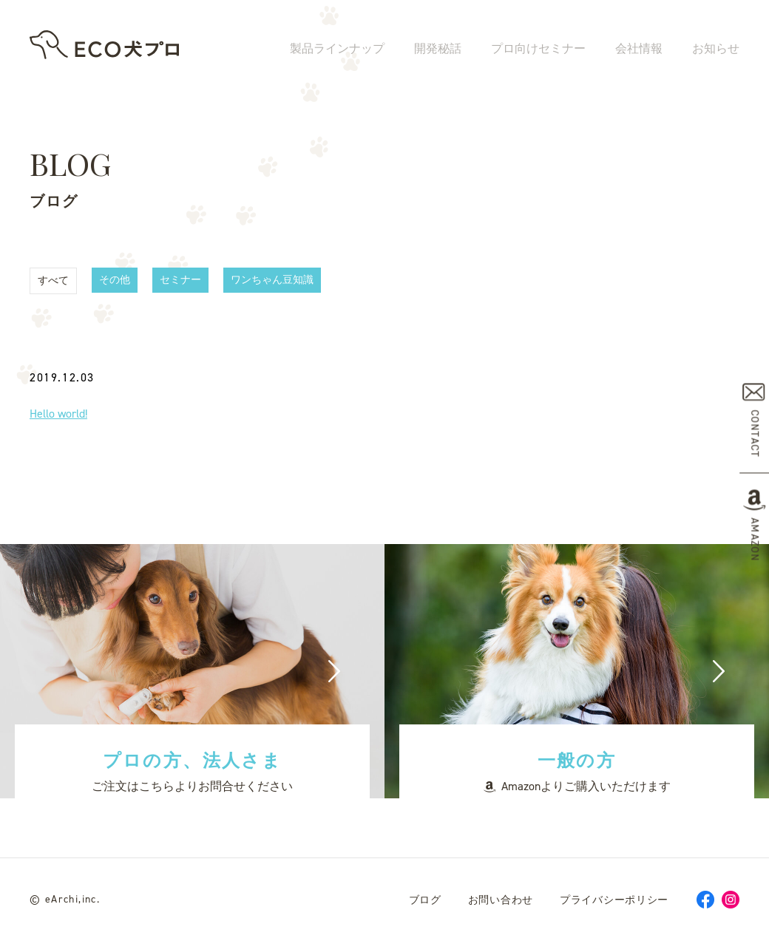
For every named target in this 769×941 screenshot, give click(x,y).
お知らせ (715, 50)
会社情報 (639, 50)
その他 (114, 280)
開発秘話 (437, 50)
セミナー (180, 280)
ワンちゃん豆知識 (272, 280)
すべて (53, 281)
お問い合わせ (500, 900)
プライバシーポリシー (614, 900)
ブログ (425, 900)
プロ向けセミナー (538, 50)
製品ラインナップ (337, 50)
